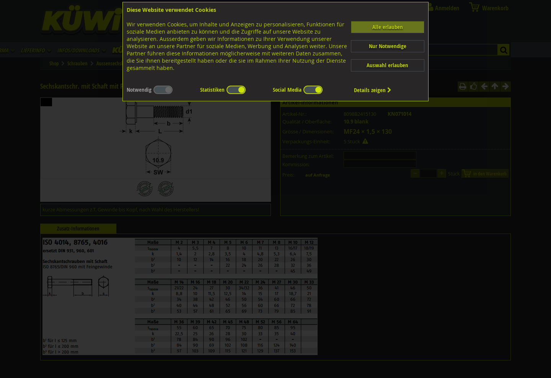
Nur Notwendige (387, 46)
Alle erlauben (387, 27)
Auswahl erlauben (387, 65)
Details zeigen (372, 90)
